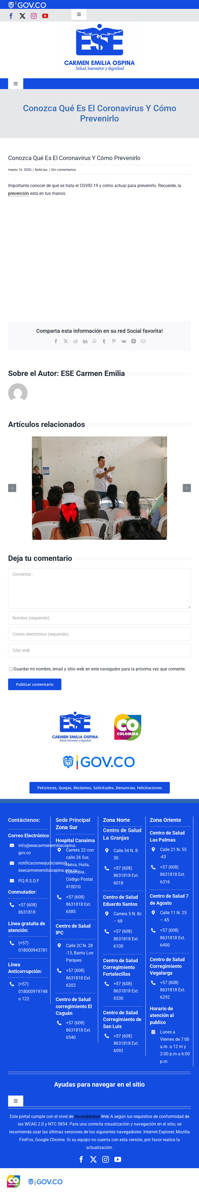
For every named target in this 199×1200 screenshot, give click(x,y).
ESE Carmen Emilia (93, 373)
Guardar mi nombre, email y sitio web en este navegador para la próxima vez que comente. (100, 669)
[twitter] (22, 16)
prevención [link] (18, 193)
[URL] (99, 650)
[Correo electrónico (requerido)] (99, 634)
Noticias (41, 170)
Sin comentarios (63, 170)
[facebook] (11, 16)
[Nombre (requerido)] (99, 618)
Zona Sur (66, 827)
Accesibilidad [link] (87, 1116)
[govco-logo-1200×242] (27, 3)
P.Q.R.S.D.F (28, 880)
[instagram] (34, 16)
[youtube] (45, 16)
